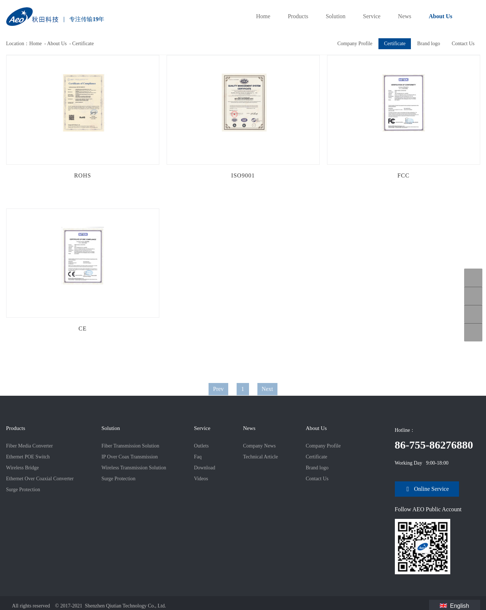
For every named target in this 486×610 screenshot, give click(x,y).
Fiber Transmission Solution (130, 446)
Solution (335, 16)
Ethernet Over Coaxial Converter (40, 478)
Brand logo (428, 43)
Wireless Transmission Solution (133, 467)
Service (372, 16)
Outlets (201, 446)
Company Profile (354, 43)
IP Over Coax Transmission (129, 457)
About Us (440, 16)
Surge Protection (23, 489)
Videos (201, 478)
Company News (259, 446)
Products (298, 16)
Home (263, 16)
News (404, 16)
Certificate (83, 43)
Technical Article (260, 457)
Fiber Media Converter (29, 446)
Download (204, 467)
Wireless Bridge (22, 467)
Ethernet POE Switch (28, 457)
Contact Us (463, 43)
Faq (198, 457)
